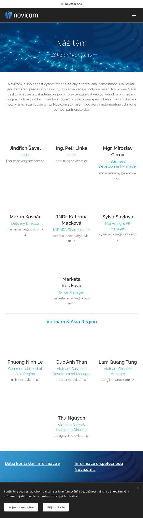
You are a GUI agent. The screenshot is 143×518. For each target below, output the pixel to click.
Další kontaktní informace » (32, 463)
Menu (134, 15)
